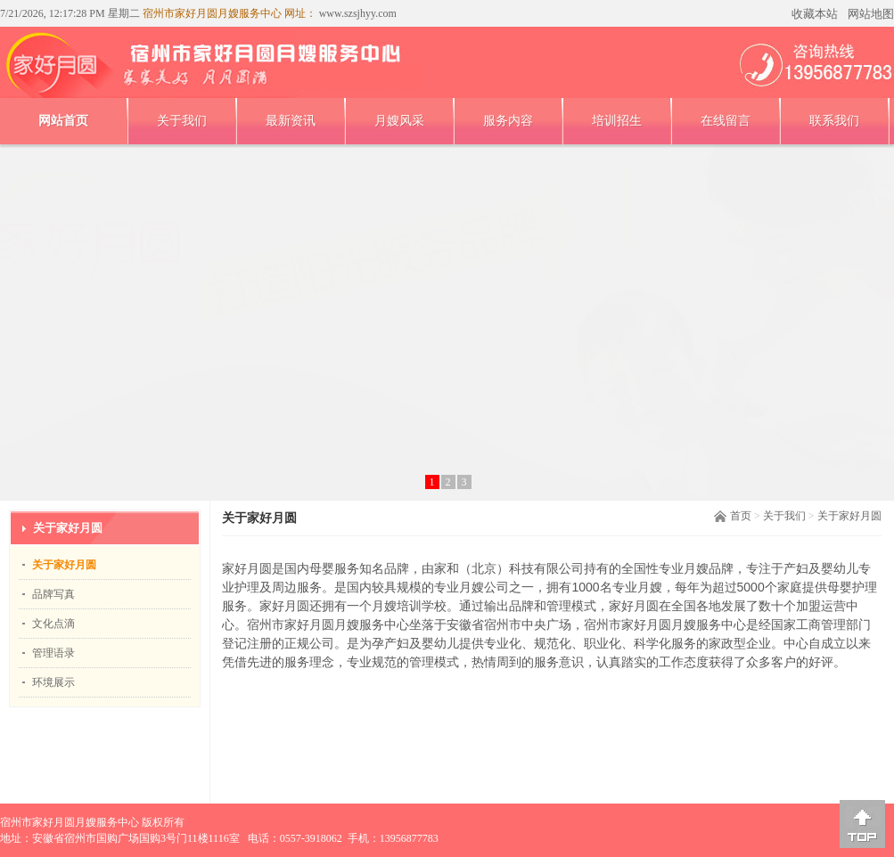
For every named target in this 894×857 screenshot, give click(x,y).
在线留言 (725, 120)
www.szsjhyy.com (356, 13)
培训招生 (617, 120)
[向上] (862, 824)
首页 (740, 516)
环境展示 (53, 682)
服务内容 (508, 120)
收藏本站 (814, 13)
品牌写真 (53, 594)
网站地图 (871, 13)
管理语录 (53, 653)
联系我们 (834, 120)
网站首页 (63, 120)
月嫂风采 (399, 120)
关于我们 (182, 120)
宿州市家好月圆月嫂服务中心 (69, 822)
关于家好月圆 (849, 516)
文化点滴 (53, 623)
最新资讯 (291, 120)
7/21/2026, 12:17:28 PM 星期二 (70, 13)
